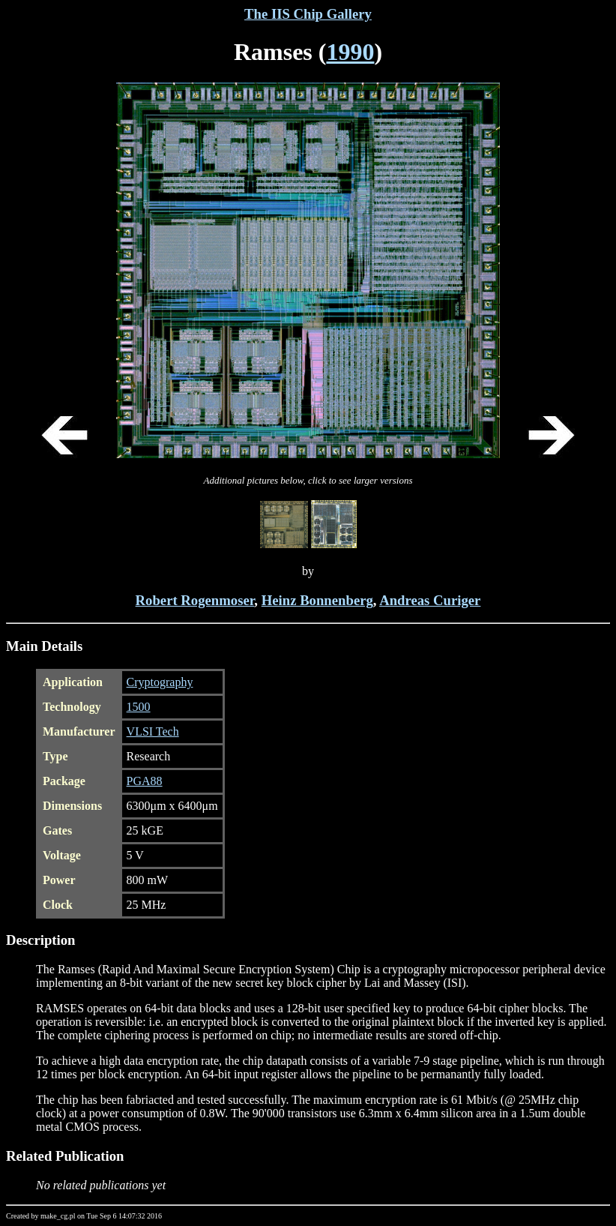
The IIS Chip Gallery (308, 14)
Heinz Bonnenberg (317, 600)
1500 (139, 706)
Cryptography (160, 682)
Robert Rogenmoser (195, 600)
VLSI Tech (153, 731)
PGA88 (145, 781)
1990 (350, 51)
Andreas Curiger (429, 600)
